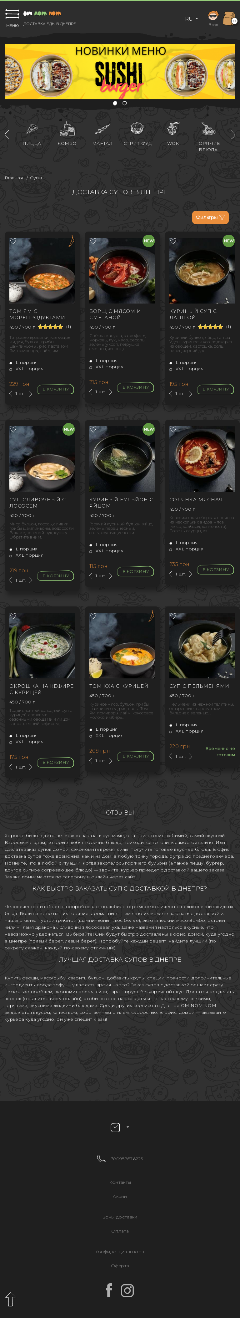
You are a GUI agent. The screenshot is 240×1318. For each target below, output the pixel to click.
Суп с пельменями (199, 686)
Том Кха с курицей (118, 686)
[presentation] (7, 135)
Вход (213, 18)
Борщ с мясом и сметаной (115, 314)
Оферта (120, 1266)
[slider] (50, 326)
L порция (23, 362)
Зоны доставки (120, 1217)
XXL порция (26, 368)
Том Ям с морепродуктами (37, 314)
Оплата (120, 1231)
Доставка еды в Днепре (49, 24)
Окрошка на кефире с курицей (41, 689)
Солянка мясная (196, 500)
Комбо (67, 143)
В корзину (55, 388)
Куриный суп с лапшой (193, 314)
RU (189, 19)
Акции (120, 1196)
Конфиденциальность (119, 1251)
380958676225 (127, 1159)
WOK (173, 143)
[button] (115, 103)
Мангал (102, 143)
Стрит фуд (137, 143)
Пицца (31, 143)
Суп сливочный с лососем (37, 503)
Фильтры (210, 217)
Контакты (120, 1182)
